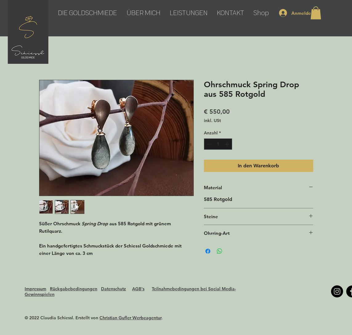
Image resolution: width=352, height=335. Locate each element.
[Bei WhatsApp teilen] (219, 251)
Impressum (35, 289)
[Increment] (227, 144)
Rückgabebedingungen (73, 289)
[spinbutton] (218, 144)
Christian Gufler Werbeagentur (130, 318)
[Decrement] (208, 144)
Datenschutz (113, 289)
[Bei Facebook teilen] (208, 251)
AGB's (138, 289)
